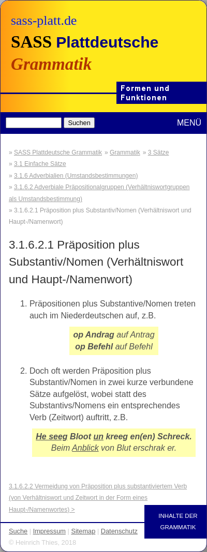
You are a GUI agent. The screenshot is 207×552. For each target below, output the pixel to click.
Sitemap (83, 531)
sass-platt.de (44, 20)
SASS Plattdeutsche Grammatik (58, 152)
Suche (18, 531)
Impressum (49, 531)
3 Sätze (158, 152)
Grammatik (125, 152)
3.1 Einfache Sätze (40, 163)
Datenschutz (119, 531)
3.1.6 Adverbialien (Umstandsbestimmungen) (76, 175)
